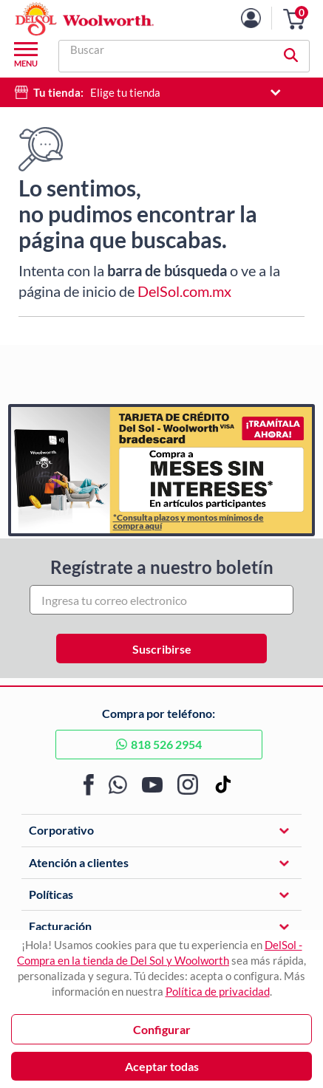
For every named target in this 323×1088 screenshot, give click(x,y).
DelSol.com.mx (184, 291)
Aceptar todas (162, 1066)
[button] (294, 19)
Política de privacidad (218, 991)
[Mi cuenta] (262, 18)
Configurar (162, 1029)
